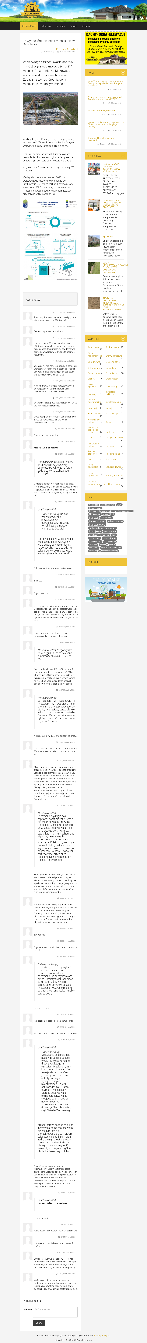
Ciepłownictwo (113, 362)
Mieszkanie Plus (107, 505)
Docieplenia (111, 373)
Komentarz (27, 1309)
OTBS (119, 505)
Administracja (94, 347)
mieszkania (94, 538)
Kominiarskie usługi (94, 421)
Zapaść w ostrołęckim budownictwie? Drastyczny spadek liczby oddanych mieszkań (105, 83)
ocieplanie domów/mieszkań (101, 110)
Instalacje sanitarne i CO (94, 400)
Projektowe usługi (93, 445)
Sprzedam (108, 236)
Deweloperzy (94, 373)
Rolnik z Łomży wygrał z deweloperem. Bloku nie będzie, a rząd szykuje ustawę (106, 124)
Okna (90, 437)
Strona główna (29, 26)
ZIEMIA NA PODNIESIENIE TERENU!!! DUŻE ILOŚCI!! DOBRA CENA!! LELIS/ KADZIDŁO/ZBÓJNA (113, 304)
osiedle (103, 545)
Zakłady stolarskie (114, 484)
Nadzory (110, 432)
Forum (91, 73)
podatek (111, 545)
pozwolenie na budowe (111, 548)
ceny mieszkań (110, 531)
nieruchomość (110, 542)
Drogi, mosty (112, 379)
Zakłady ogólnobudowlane (96, 482)
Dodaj (39, 1323)
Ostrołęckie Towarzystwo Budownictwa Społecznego (111, 511)
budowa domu (97, 521)
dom (114, 535)
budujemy (95, 531)
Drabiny (91, 379)
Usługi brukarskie (93, 465)
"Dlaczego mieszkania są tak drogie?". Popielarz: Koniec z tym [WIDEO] (105, 98)
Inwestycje (93, 408)
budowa (93, 517)
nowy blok (93, 545)
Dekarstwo (111, 368)
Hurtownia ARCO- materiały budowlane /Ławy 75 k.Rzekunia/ (111, 167)
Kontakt (73, 26)
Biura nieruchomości (95, 354)
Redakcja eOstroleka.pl (67, 49)
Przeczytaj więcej (101, 1335)
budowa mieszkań (115, 521)
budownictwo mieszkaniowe (102, 528)
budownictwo (97, 524)
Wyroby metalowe (114, 475)
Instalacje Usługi (113, 402)
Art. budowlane (113, 347)
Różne (91, 459)
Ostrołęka (95, 514)
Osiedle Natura (95, 508)
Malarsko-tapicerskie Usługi (93, 429)
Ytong (105, 514)
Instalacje (92, 394)
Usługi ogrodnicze (93, 474)
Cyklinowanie (94, 368)
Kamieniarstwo (95, 413)
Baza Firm (60, 26)
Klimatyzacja (112, 413)
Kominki (109, 422)
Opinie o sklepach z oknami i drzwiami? (101, 139)
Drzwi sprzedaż (92, 385)
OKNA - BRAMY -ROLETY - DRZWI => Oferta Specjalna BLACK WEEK (112, 204)
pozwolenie (93, 548)
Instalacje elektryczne (111, 393)
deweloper (104, 535)
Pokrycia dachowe (114, 437)
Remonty (110, 446)
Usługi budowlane (114, 467)
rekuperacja (94, 551)
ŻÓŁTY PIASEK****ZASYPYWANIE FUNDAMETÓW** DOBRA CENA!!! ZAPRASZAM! (116, 267)
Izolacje (109, 408)
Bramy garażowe (114, 355)
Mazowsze (93, 505)
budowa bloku (106, 518)
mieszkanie (109, 538)
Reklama (86, 26)
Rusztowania (112, 459)
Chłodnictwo (94, 362)
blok (112, 514)
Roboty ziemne (113, 454)
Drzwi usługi (111, 386)
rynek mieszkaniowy (109, 551)
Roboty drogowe (92, 452)
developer (93, 535)
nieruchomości (95, 542)
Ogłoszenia (46, 26)
